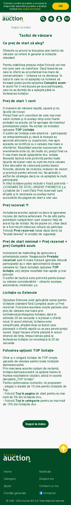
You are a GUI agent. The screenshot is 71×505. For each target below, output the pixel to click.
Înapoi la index (36, 424)
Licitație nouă (51, 19)
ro (67, 19)
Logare (59, 19)
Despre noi (46, 479)
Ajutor (7, 486)
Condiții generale (15, 493)
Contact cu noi (49, 486)
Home (8, 471)
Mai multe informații (29, 9)
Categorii (10, 479)
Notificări (45, 471)
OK (61, 6)
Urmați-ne (49, 493)
